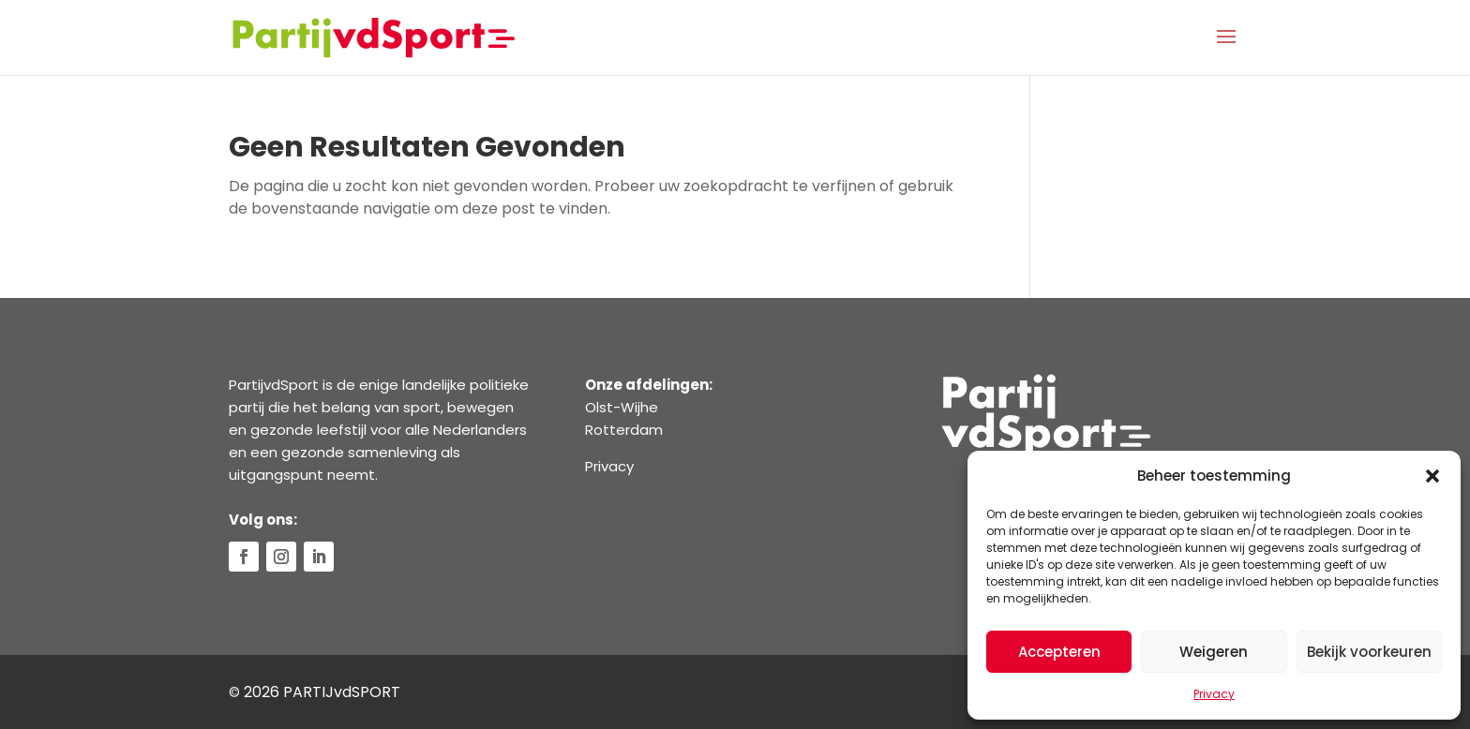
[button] (1432, 476)
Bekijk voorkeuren (1369, 652)
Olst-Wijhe (621, 407)
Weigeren (1213, 652)
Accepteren (1059, 652)
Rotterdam (624, 429)
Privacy (1214, 694)
